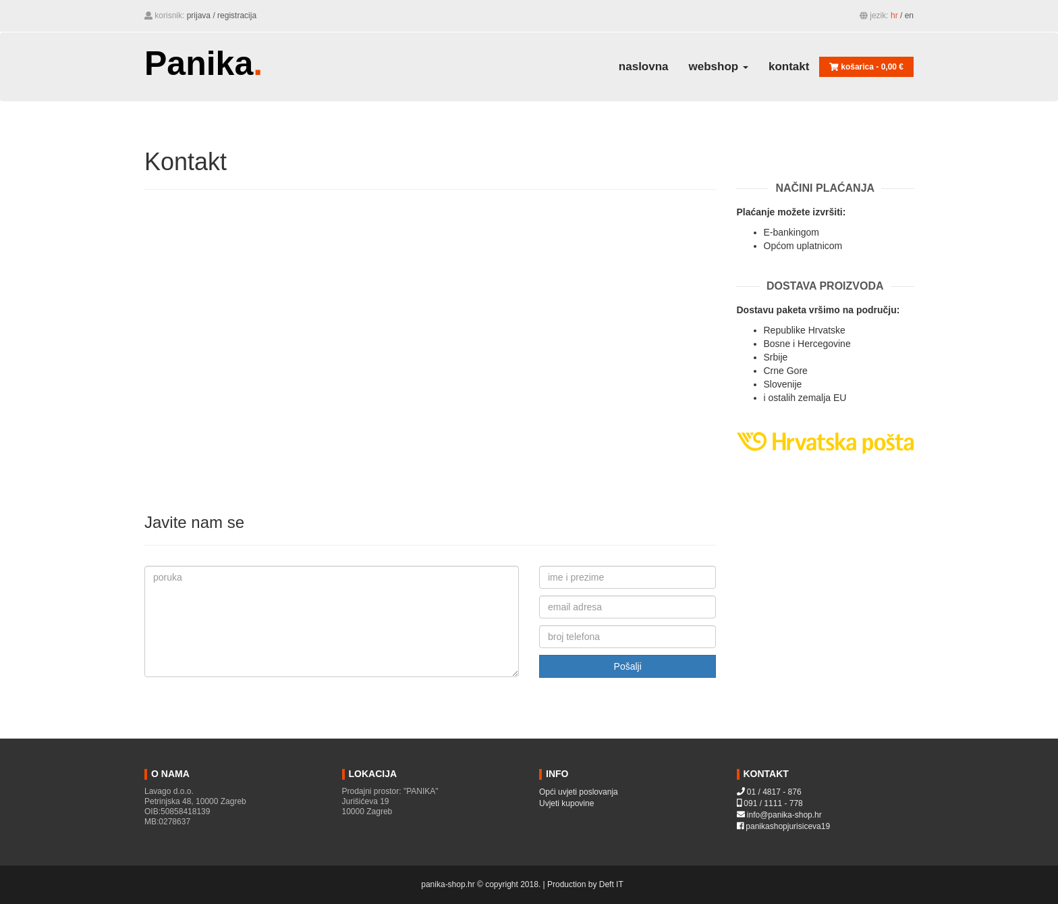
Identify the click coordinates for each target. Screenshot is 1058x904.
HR (894, 15)
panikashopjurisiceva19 (788, 826)
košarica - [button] (866, 67)
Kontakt (789, 66)
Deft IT (611, 884)
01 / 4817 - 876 (774, 792)
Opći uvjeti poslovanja (578, 792)
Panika (203, 62)
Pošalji (628, 666)
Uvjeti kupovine (566, 803)
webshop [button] (718, 66)
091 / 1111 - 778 (773, 803)
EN (909, 15)
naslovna (644, 66)
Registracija (236, 15)
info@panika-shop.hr (784, 815)
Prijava (199, 15)
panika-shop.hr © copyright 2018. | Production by (509, 884)
